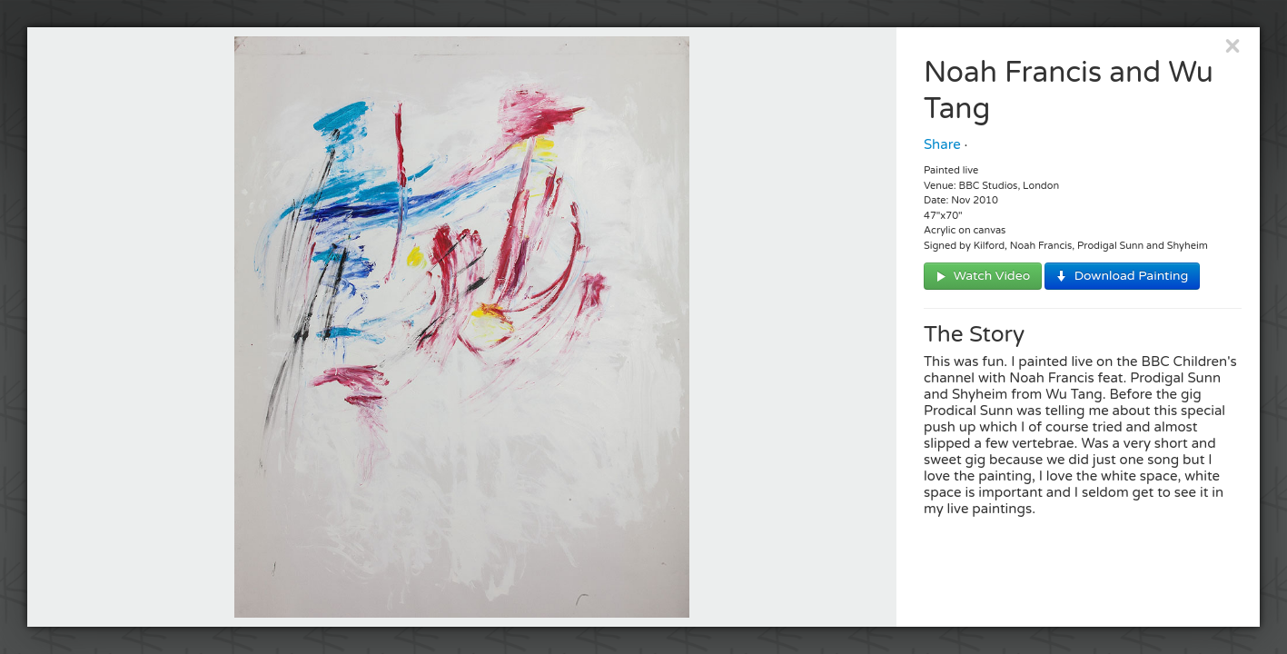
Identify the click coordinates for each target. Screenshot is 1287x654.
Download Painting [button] (1129, 275)
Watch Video (990, 275)
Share (942, 144)
